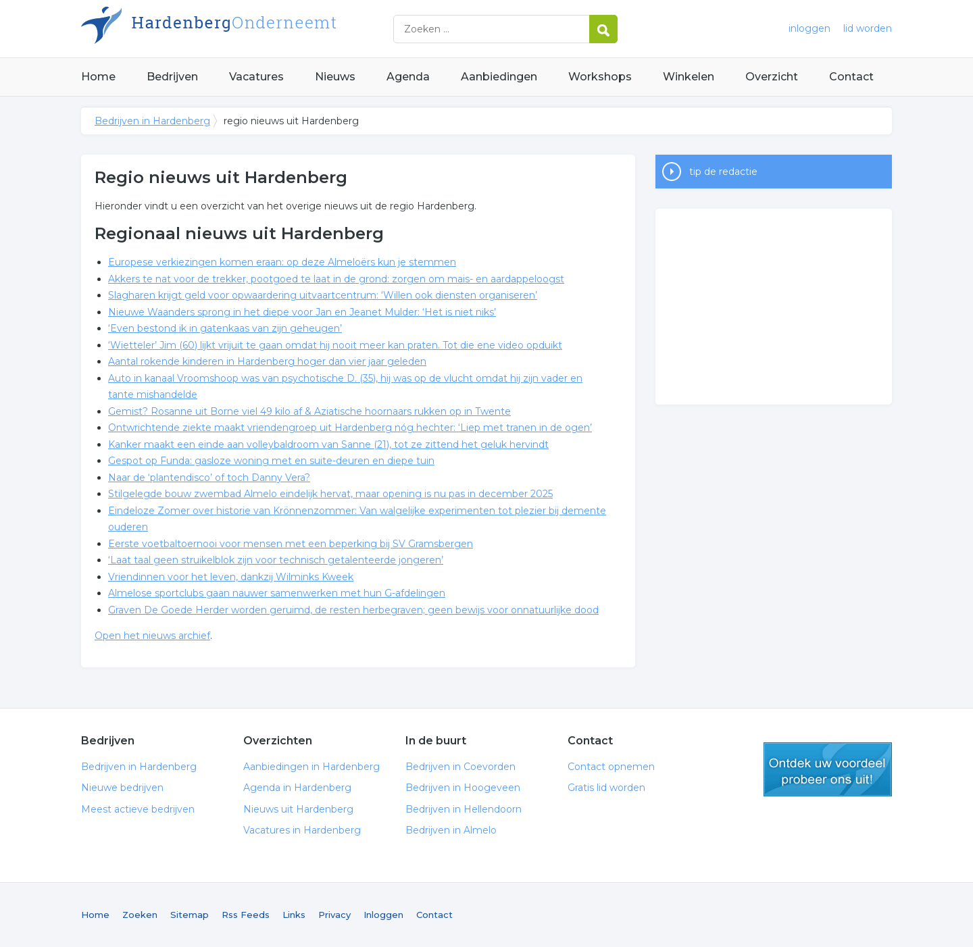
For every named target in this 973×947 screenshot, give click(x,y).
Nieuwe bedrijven (122, 788)
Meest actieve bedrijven (138, 809)
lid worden (867, 28)
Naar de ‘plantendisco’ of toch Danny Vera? (209, 477)
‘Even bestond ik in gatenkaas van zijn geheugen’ (225, 328)
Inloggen (383, 914)
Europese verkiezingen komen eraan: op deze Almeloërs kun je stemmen (282, 262)
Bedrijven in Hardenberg (250, 28)
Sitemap (189, 914)
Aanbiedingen (499, 76)
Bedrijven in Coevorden (460, 767)
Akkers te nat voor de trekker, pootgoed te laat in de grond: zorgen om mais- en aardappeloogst (336, 279)
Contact (851, 76)
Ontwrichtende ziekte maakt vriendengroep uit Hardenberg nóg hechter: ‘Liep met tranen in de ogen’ (350, 427)
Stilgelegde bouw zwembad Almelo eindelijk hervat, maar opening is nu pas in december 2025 (330, 494)
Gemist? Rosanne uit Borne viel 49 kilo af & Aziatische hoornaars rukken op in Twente (309, 411)
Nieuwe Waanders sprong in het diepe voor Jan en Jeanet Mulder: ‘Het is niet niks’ (302, 312)
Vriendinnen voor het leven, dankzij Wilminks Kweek (230, 577)
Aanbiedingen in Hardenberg (311, 767)
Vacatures (256, 76)
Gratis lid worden (606, 788)
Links (293, 914)
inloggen (809, 28)
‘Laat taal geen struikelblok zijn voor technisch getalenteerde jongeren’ (275, 560)
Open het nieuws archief (152, 636)
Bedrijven (172, 76)
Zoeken (139, 914)
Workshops (600, 76)
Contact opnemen (611, 767)
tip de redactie (723, 171)
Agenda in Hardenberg (297, 788)
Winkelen (688, 76)
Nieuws (335, 76)
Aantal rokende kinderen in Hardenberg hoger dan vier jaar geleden (267, 361)
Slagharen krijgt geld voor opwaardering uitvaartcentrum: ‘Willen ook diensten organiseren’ (322, 295)
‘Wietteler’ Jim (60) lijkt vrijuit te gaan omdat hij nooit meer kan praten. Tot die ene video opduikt (335, 345)
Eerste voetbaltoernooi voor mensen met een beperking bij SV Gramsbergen (290, 544)
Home (98, 76)
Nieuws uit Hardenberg (298, 809)
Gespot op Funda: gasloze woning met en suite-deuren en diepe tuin (271, 461)
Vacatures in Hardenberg (302, 830)
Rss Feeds (246, 914)
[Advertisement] (773, 306)
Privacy (334, 914)
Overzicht (771, 76)
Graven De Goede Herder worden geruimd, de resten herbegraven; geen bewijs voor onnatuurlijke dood (353, 610)
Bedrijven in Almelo (451, 830)
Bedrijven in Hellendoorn (463, 809)
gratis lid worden (828, 769)
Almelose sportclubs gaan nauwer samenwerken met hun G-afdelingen (276, 593)
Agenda (408, 76)
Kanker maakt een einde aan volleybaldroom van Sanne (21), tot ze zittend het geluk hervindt (328, 444)
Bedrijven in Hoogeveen (462, 788)
